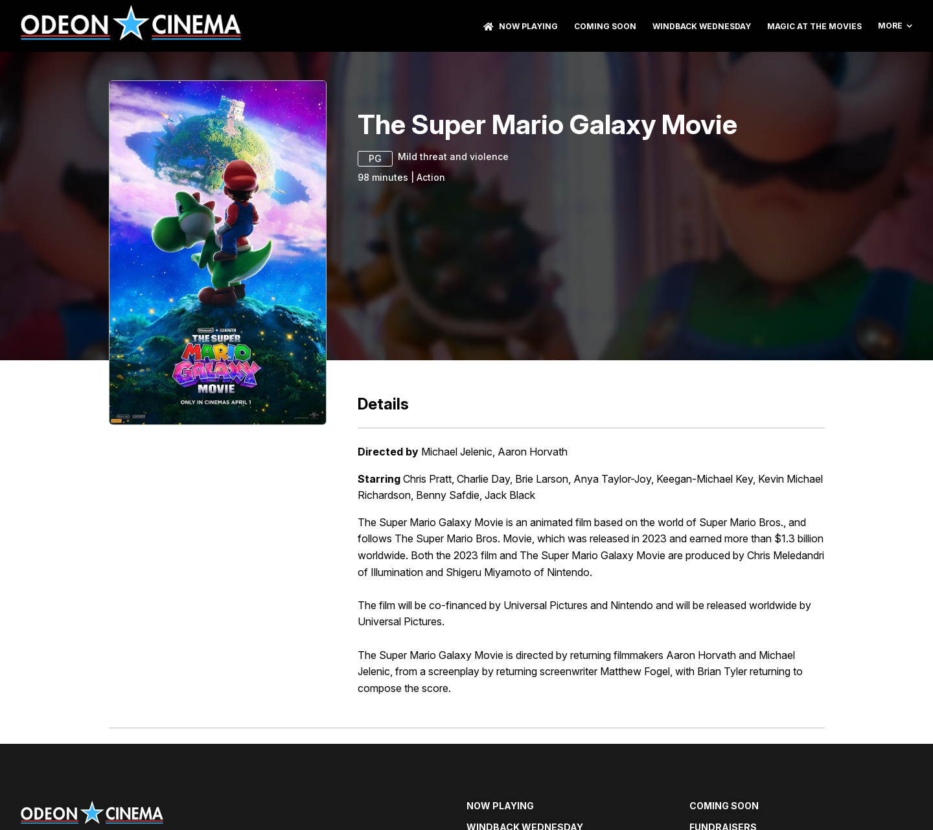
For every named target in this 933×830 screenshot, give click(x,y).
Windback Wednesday (701, 26)
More (895, 25)
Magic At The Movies (814, 26)
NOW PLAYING (520, 26)
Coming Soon (605, 26)
